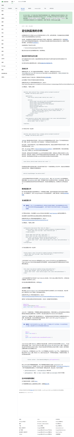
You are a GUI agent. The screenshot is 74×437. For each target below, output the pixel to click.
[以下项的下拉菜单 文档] (15, 1)
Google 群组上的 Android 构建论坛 (44, 432)
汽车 (45, 8)
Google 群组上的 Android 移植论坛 (44, 434)
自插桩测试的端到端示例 (46, 63)
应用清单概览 (48, 77)
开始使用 (10, 8)
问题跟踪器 (58, 434)
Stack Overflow (59, 432)
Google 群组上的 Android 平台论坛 (44, 430)
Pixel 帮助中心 (58, 423)
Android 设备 (38, 8)
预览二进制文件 (22, 428)
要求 (67, 39)
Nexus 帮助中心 (59, 425)
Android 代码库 (22, 421)
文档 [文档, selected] (12, 1)
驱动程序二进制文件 (23, 432)
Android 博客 (40, 425)
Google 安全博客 (40, 428)
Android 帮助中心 (59, 421)
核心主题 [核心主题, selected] (23, 8)
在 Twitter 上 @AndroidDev (43, 423)
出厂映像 (21, 430)
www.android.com (59, 428)
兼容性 (29, 8)
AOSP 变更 (57, 20)
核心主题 (31, 26)
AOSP (23, 26)
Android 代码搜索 (22, 1)
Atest (36, 381)
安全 (16, 8)
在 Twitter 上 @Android (42, 421)
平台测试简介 (35, 42)
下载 (20, 425)
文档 (3, 5)
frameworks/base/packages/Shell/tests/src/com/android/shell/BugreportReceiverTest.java (43, 296)
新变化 (3, 8)
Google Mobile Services (60, 430)
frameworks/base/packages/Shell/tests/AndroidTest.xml (35, 220)
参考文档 (51, 8)
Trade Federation (53, 213)
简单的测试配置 (39, 207)
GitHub (20, 434)
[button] (7, 11)
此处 (41, 282)
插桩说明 (47, 384)
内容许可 (32, 390)
